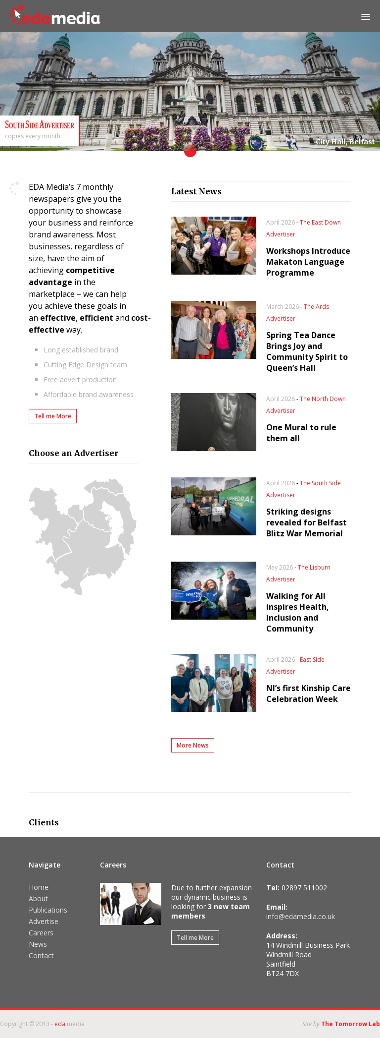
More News (193, 745)
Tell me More (52, 416)
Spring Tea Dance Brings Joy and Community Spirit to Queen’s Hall (307, 351)
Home (38, 887)
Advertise (43, 921)
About (38, 898)
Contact (41, 955)
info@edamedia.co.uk (300, 916)
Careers (41, 932)
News (38, 944)
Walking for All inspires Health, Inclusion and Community (297, 612)
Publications (48, 910)
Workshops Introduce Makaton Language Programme (308, 261)
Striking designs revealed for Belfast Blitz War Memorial (306, 522)
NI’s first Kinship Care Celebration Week (308, 693)
